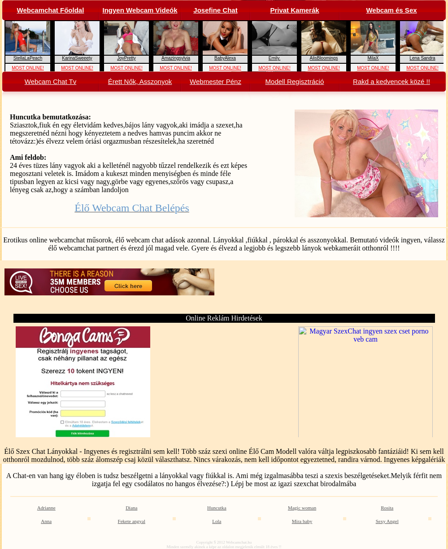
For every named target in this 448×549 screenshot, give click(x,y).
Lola (216, 521)
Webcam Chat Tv (50, 81)
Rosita (387, 507)
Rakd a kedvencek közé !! (391, 81)
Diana (131, 507)
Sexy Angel (387, 521)
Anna (46, 521)
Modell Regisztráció (294, 81)
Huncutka (216, 507)
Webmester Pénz (215, 81)
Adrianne (46, 507)
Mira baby (302, 521)
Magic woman (302, 507)
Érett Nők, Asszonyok (140, 81)
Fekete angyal (131, 521)
